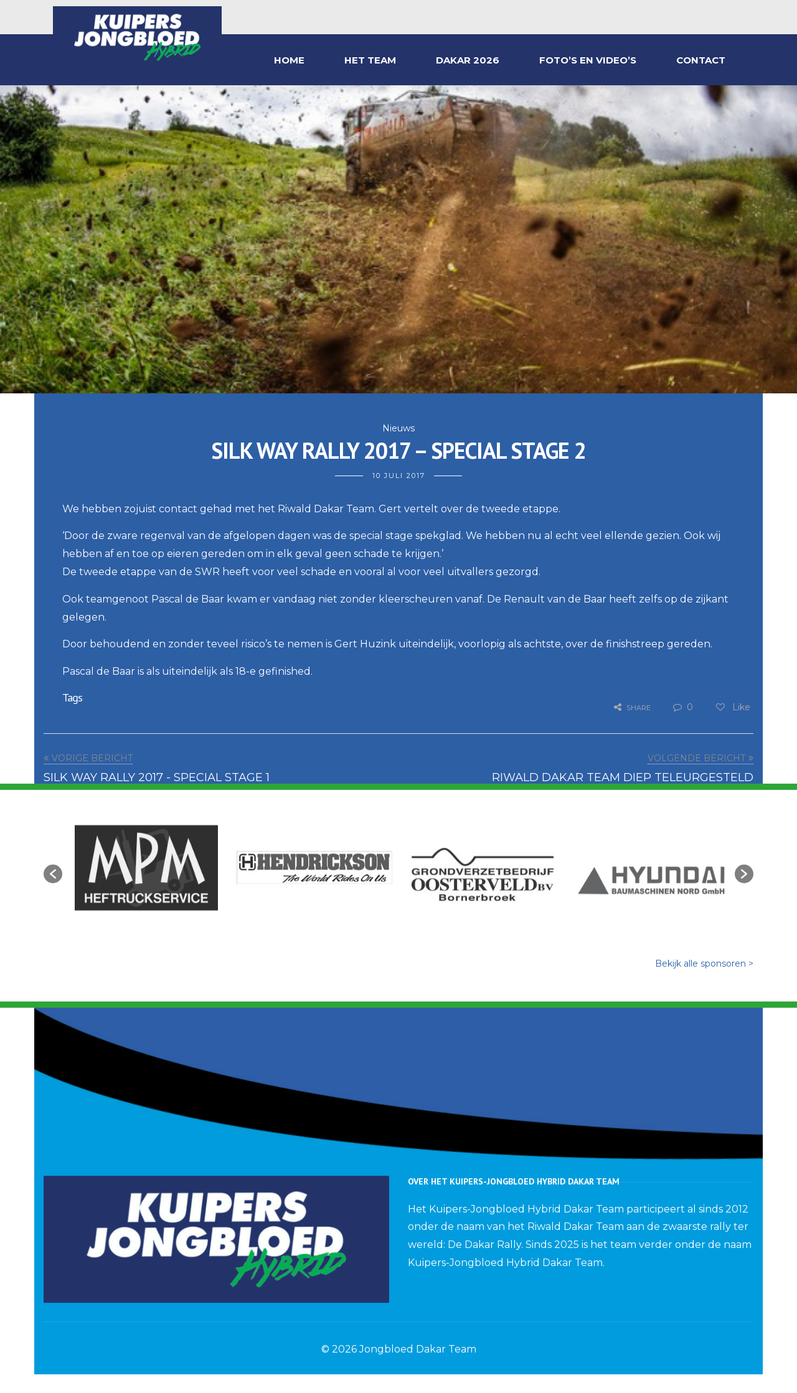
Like (732, 707)
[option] (146, 867)
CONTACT (700, 60)
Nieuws (398, 428)
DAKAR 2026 (467, 60)
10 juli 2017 (398, 475)
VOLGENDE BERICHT (696, 758)
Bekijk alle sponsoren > (704, 963)
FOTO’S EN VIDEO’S (587, 60)
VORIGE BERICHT (92, 758)
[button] (53, 874)
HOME (289, 60)
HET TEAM (370, 60)
